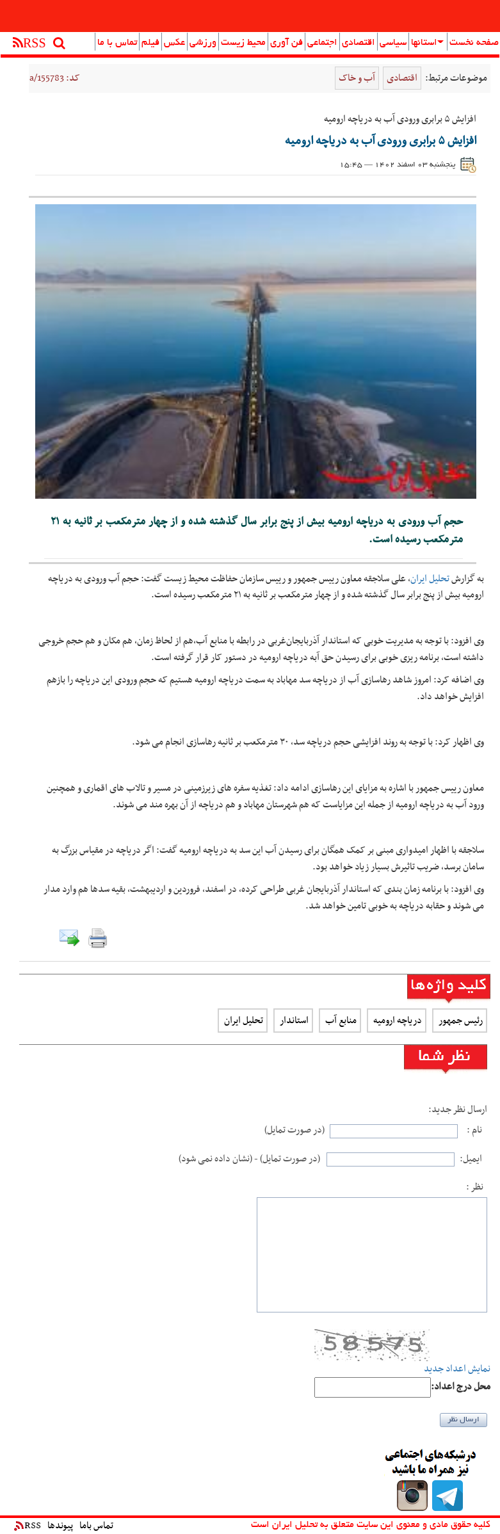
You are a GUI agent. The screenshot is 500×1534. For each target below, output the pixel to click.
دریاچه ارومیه (396, 1020)
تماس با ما (117, 43)
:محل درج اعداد (460, 1387)
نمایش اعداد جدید (457, 1369)
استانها (427, 43)
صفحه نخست (474, 43)
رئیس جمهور (460, 1020)
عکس (174, 43)
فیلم (150, 43)
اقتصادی (358, 43)
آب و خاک (357, 78)
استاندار (293, 1020)
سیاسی (393, 43)
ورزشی (203, 43)
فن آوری (286, 43)
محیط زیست (243, 43)
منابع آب (340, 1020)
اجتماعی (322, 43)
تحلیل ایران (429, 578)
